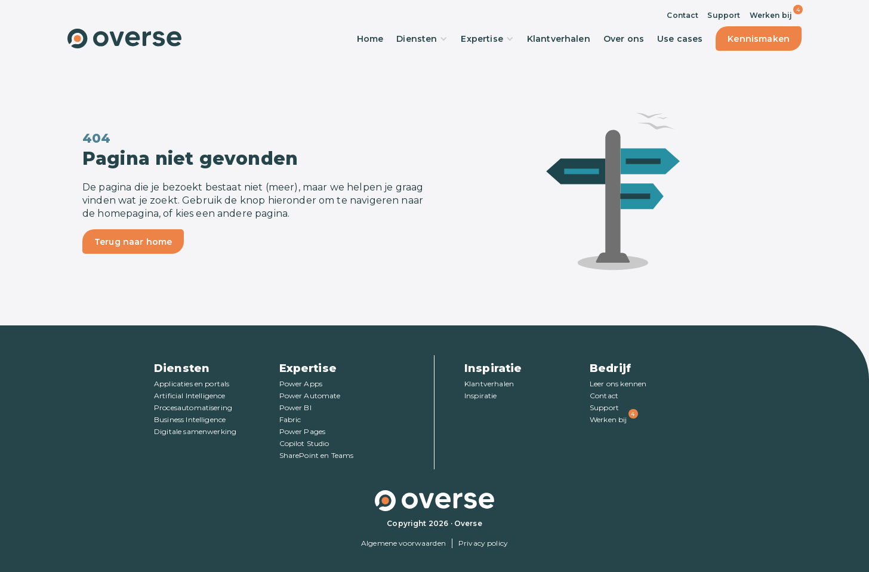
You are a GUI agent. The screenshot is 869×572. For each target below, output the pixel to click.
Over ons (623, 38)
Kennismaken (759, 38)
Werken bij (771, 15)
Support (723, 15)
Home (370, 38)
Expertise (487, 38)
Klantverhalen (558, 38)
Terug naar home (133, 241)
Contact (682, 15)
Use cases (679, 38)
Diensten (422, 38)
